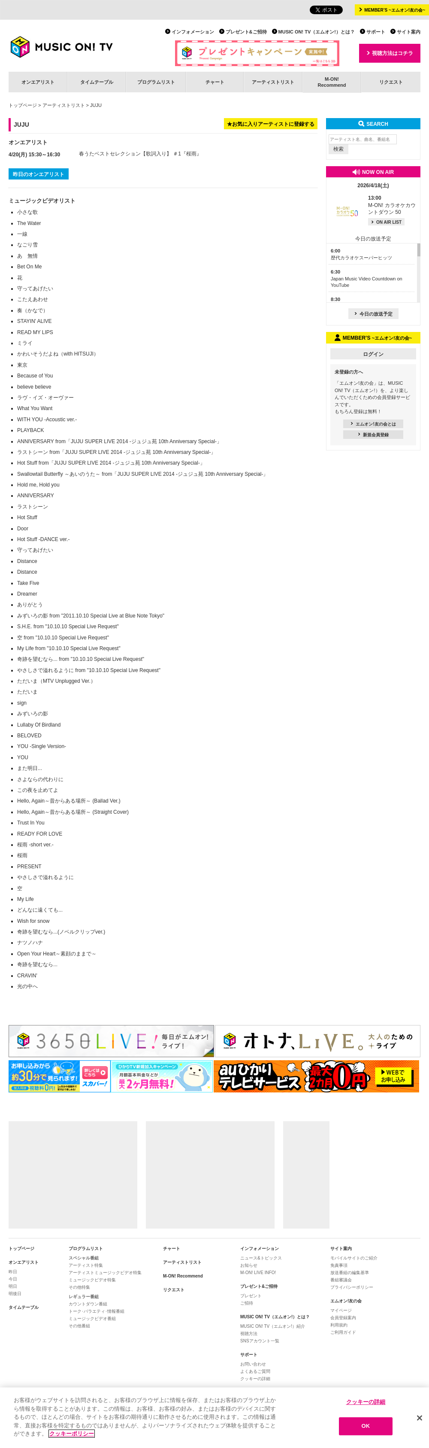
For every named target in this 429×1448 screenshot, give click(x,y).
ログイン (373, 354)
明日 (13, 1286)
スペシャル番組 (84, 1258)
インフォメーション (193, 31)
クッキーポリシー (71, 1433)
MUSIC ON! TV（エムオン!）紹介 (272, 1326)
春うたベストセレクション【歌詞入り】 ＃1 (130, 154)
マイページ (341, 1310)
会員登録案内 (343, 1317)
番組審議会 (341, 1280)
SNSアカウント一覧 (259, 1340)
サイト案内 (408, 31)
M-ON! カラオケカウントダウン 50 (392, 205)
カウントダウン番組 (88, 1304)
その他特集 (79, 1287)
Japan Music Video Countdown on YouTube (366, 278)
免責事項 (338, 1265)
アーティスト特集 (86, 1265)
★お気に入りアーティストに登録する (270, 124)
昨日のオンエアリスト (38, 174)
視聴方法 (248, 1333)
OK (366, 1426)
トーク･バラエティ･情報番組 (96, 1311)
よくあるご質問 (255, 1371)
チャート (214, 82)
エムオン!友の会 (346, 1301)
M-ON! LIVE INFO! (258, 1272)
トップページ (23, 105)
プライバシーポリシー (351, 1287)
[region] (214, 1417)
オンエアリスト (37, 82)
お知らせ (248, 1265)
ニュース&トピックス (261, 1258)
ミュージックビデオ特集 (92, 1280)
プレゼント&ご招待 (246, 31)
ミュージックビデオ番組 (92, 1318)
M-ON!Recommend (331, 81)
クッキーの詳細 (255, 1378)
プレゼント (251, 1295)
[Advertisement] (73, 1175)
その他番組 (79, 1325)
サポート (375, 31)
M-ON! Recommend (183, 1276)
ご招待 (246, 1303)
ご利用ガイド (343, 1332)
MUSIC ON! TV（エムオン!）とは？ (316, 31)
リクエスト (391, 82)
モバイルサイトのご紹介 (354, 1258)
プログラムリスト (156, 82)
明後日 (15, 1293)
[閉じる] (419, 1417)
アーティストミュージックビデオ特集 (105, 1272)
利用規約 (338, 1325)
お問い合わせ (253, 1364)
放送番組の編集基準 (349, 1272)
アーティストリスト (273, 82)
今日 (13, 1279)
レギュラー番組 (84, 1296)
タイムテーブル (96, 82)
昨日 (13, 1271)
